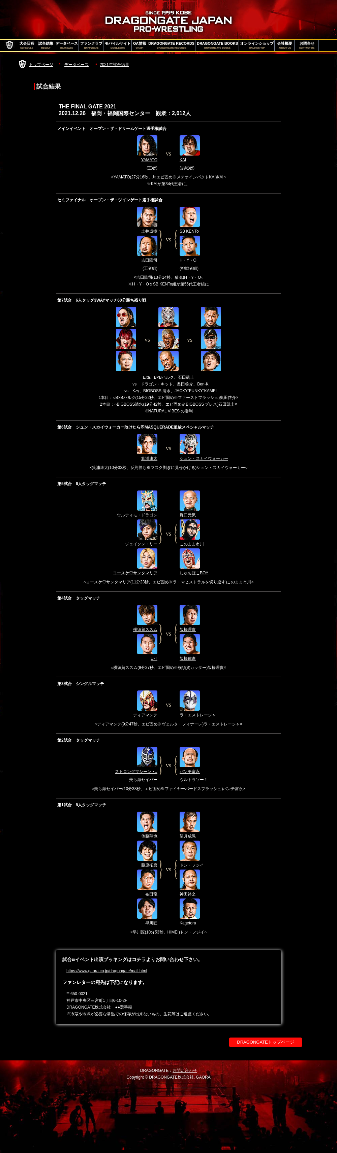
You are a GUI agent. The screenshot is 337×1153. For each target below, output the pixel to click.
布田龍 (151, 894)
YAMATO (149, 160)
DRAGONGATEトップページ (265, 1042)
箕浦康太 (149, 458)
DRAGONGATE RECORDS (172, 45)
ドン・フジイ (192, 865)
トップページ (41, 64)
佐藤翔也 (149, 836)
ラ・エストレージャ (198, 715)
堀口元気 (188, 515)
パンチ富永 (190, 771)
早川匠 (151, 923)
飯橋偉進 (188, 658)
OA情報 (139, 45)
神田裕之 (188, 894)
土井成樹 (149, 231)
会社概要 (284, 45)
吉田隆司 (149, 260)
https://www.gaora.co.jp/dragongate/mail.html (106, 971)
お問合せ (306, 45)
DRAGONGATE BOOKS (217, 45)
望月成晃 (188, 836)
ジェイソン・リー (141, 544)
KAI (183, 160)
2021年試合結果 (114, 64)
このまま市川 (192, 544)
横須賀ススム (145, 629)
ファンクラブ (91, 45)
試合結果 (45, 45)
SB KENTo (189, 231)
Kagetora (188, 923)
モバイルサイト (118, 45)
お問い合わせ (185, 1070)
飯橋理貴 (188, 629)
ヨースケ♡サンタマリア (135, 573)
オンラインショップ (257, 45)
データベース (67, 45)
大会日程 (27, 45)
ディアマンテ (145, 715)
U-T (154, 658)
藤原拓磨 (149, 865)
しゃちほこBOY (194, 573)
